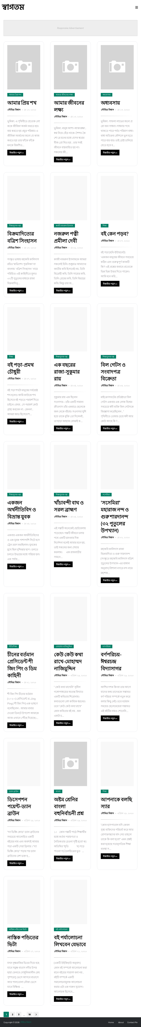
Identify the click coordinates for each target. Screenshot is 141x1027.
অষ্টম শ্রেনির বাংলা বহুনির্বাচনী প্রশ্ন (69, 806)
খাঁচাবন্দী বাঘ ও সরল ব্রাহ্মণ (69, 506)
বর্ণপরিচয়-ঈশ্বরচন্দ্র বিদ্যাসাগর (111, 661)
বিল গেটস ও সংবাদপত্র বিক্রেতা (113, 372)
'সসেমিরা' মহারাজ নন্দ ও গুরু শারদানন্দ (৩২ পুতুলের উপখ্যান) (115, 516)
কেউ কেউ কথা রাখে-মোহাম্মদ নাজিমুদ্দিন (68, 661)
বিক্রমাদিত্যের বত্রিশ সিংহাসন (22, 237)
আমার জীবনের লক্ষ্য (69, 106)
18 (29, 1014)
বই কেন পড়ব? (115, 234)
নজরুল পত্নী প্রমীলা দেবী (66, 237)
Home (111, 1022)
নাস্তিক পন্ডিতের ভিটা (22, 940)
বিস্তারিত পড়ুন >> (16, 152)
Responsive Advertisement (70, 28)
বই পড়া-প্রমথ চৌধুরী (20, 368)
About (121, 1022)
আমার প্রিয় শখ (21, 103)
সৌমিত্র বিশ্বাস (14, 109)
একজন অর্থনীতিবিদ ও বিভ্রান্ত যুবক (21, 509)
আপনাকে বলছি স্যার (116, 802)
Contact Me (132, 1022)
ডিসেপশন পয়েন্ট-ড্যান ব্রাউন (19, 806)
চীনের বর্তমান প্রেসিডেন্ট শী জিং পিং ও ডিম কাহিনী (22, 664)
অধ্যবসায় (110, 103)
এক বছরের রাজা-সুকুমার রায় (67, 372)
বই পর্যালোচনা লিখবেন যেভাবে (70, 940)
